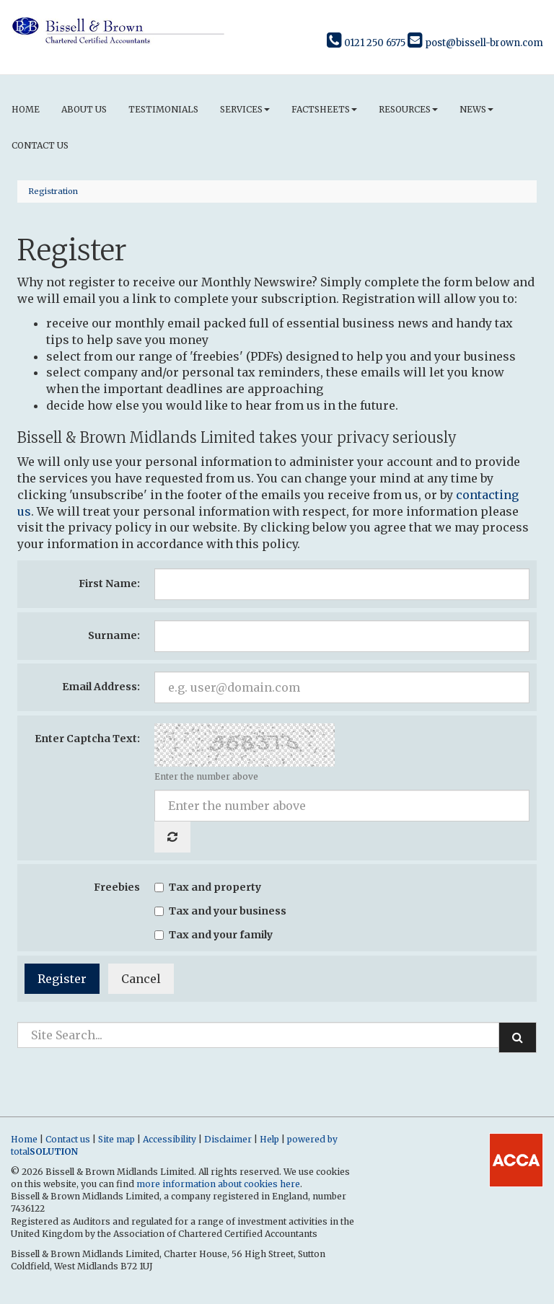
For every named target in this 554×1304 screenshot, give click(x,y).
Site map (116, 1139)
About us (84, 109)
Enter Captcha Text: (87, 738)
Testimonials (163, 109)
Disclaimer (228, 1139)
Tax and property (207, 887)
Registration (53, 191)
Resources (408, 109)
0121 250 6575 (366, 43)
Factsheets (324, 109)
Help (269, 1139)
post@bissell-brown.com (475, 43)
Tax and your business (220, 910)
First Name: (109, 583)
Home (26, 109)
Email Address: (101, 686)
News (476, 109)
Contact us (40, 145)
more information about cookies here (218, 1184)
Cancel (141, 979)
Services (245, 109)
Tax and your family (213, 934)
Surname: (114, 635)
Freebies (117, 887)
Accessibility (169, 1139)
